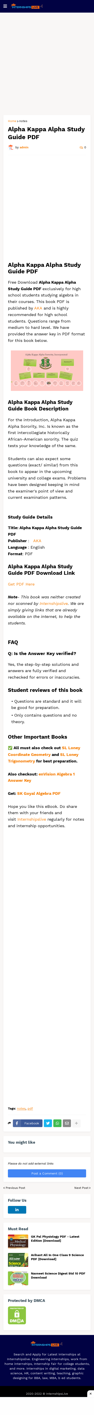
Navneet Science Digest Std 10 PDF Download (58, 1275)
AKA (38, 308)
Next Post (81, 1187)
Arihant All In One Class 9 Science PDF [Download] (57, 1257)
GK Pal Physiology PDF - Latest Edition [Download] (55, 1238)
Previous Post (15, 1187)
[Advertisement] (47, 64)
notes (23, 121)
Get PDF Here (21, 584)
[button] (5, 6)
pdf (30, 1108)
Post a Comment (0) (47, 1173)
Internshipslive (54, 603)
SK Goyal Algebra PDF (39, 793)
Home (12, 121)
